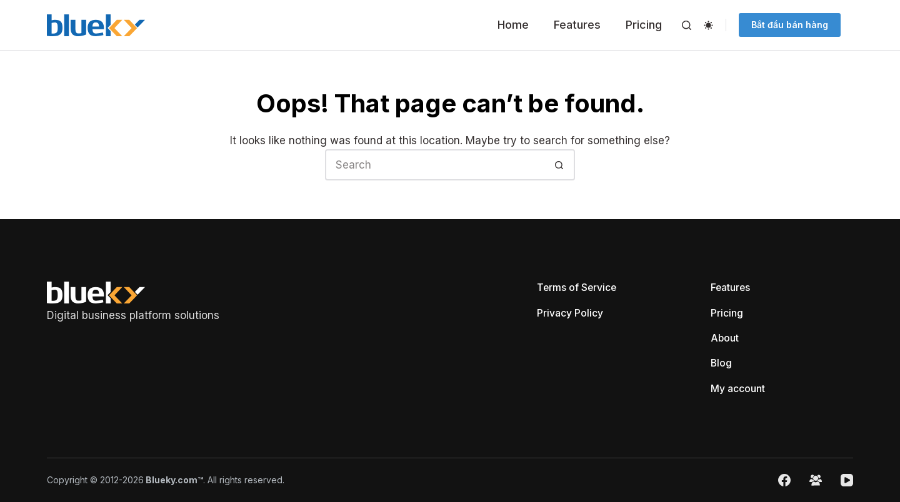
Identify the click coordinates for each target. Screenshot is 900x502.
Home (513, 24)
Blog (721, 363)
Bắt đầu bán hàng (789, 24)
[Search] (686, 25)
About (725, 338)
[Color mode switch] (708, 25)
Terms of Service (577, 286)
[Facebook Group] (815, 480)
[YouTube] (847, 480)
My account (738, 388)
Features (577, 24)
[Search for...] (434, 164)
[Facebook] (784, 480)
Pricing (644, 24)
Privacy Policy (570, 312)
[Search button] (559, 164)
